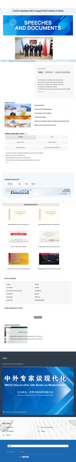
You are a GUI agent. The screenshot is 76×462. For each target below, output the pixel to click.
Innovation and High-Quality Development (43, 109)
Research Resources (12, 179)
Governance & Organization (47, 427)
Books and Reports (30, 205)
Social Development (52, 142)
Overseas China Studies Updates (63, 72)
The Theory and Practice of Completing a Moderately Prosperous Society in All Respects (24, 153)
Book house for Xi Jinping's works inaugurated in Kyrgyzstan (51, 82)
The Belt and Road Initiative (40, 117)
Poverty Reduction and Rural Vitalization (42, 113)
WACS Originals (5, 361)
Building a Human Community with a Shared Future (45, 125)
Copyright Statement (10, 452)
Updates (40, 72)
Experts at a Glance (22, 332)
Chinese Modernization (39, 105)
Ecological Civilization (20, 147)
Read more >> (41, 91)
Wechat (27, 457)
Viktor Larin (37, 297)
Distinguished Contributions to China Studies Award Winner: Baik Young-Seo (26, 339)
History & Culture (20, 142)
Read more (38, 317)
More (25, 134)
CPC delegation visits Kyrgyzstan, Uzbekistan (47, 86)
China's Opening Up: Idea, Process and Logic (15, 155)
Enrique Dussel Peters (39, 300)
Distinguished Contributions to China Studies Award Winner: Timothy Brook (26, 336)
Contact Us (8, 435)
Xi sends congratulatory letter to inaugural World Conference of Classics (38, 11)
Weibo (23, 457)
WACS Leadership (10, 278)
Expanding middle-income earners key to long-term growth (18, 157)
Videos (4, 358)
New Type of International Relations (52, 147)
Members (43, 431)
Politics (52, 136)
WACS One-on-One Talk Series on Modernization (16, 412)
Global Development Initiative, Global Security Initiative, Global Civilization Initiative (51, 121)
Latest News (41, 68)
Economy (21, 136)
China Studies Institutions (13, 308)
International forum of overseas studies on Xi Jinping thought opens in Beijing (54, 89)
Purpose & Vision (9, 427)
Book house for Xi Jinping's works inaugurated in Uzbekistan (22, 61)
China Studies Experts (12, 325)
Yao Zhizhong (38, 290)
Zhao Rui (37, 284)
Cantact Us (21, 452)
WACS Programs (49, 72)
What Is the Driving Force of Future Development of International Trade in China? (23, 160)
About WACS (6, 423)
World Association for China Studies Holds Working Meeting (50, 80)
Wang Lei (37, 294)
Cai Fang (37, 287)
